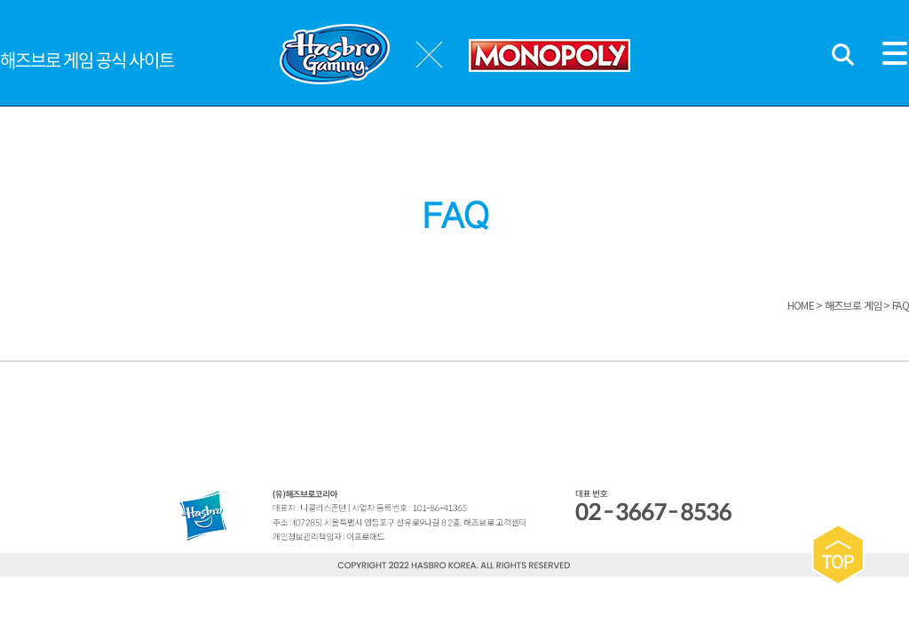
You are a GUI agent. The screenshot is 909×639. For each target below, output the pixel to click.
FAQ (900, 304)
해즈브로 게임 (853, 304)
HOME (801, 304)
